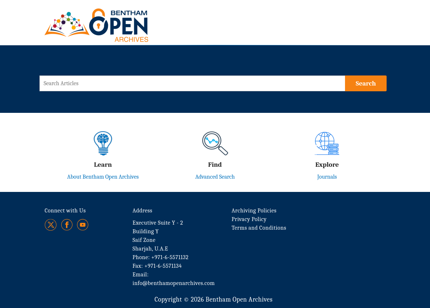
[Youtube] (82, 225)
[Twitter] (51, 225)
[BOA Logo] (117, 17)
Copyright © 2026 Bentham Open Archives (214, 299)
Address (142, 210)
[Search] (366, 83)
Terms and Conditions (259, 228)
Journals (327, 177)
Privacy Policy (249, 219)
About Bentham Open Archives (103, 177)
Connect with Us (65, 210)
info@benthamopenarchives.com (174, 283)
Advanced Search (215, 177)
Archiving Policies (254, 210)
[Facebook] (67, 225)
